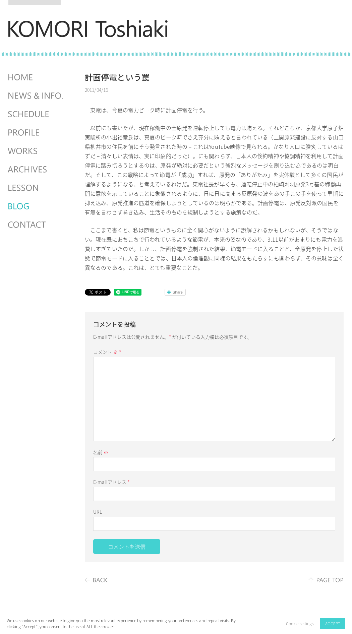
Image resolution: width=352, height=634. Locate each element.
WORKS (36, 151)
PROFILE (36, 132)
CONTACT (36, 224)
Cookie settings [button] (300, 624)
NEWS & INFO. (36, 95)
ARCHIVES (36, 169)
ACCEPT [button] (332, 624)
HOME (36, 77)
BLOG (36, 206)
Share (178, 292)
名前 (100, 452)
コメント (107, 352)
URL (97, 511)
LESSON (36, 188)
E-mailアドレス (111, 482)
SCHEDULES (36, 114)
